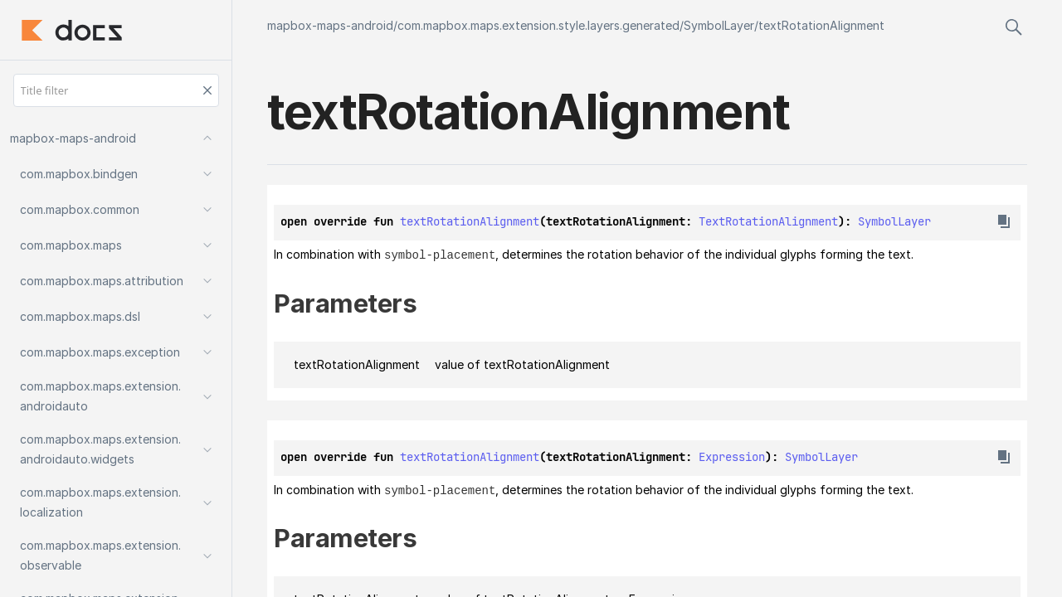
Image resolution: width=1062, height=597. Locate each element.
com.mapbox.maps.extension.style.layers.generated (538, 25)
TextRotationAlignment (768, 221)
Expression (732, 456)
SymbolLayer (719, 25)
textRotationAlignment (821, 25)
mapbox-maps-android (330, 25)
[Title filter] (116, 90)
